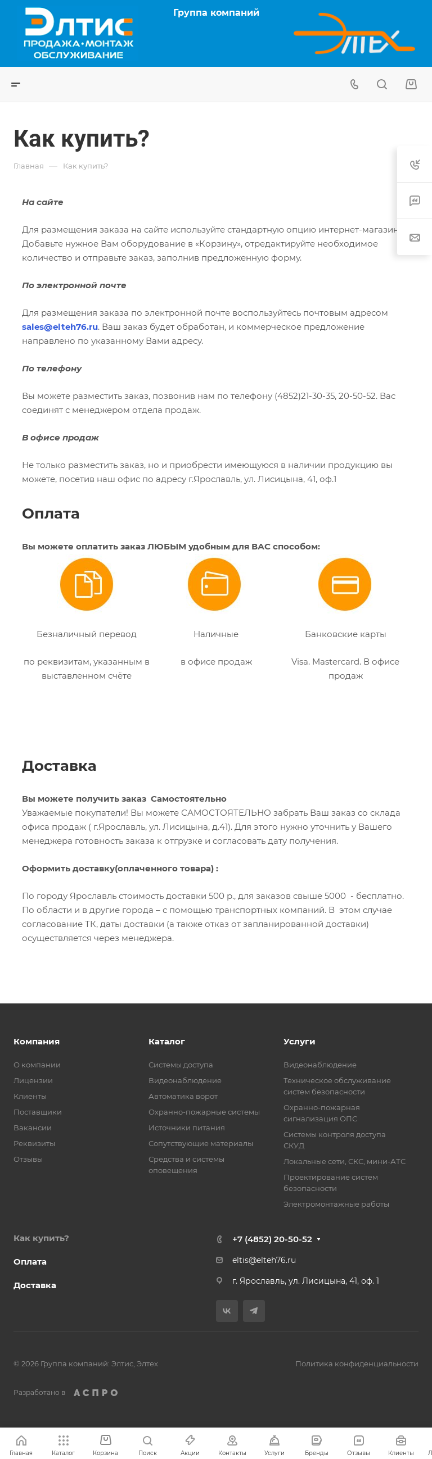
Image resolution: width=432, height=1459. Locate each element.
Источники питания (186, 1127)
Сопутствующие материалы (200, 1143)
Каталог (166, 1041)
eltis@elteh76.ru (264, 1260)
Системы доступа (180, 1064)
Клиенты (30, 1096)
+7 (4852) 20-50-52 (272, 1239)
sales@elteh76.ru (60, 326)
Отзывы (28, 1159)
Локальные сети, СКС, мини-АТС (345, 1161)
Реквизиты (34, 1143)
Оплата (30, 1261)
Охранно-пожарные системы (204, 1111)
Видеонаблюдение (185, 1080)
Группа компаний (216, 12)
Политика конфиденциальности (356, 1363)
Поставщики (38, 1111)
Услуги (300, 1041)
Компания (37, 1041)
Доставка (35, 1285)
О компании (37, 1064)
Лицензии (33, 1080)
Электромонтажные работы (336, 1203)
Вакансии (33, 1127)
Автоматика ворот (183, 1096)
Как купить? (41, 1238)
